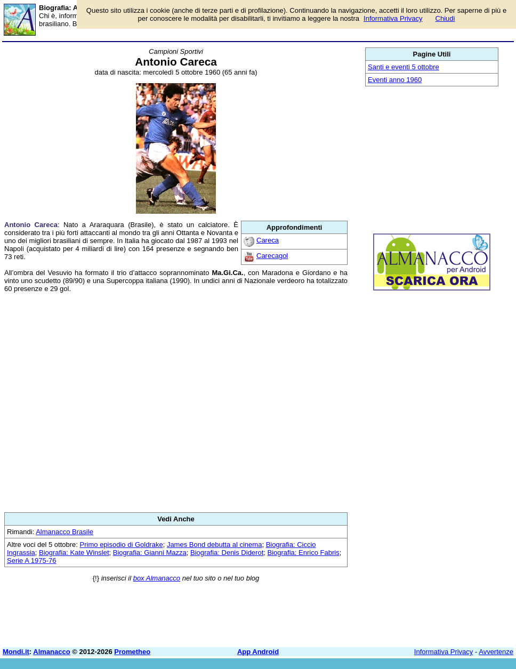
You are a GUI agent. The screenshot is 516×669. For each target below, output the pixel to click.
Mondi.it (16, 652)
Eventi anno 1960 (395, 80)
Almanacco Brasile (64, 532)
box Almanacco (156, 578)
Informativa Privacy (443, 652)
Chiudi (445, 18)
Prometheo (132, 652)
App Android (258, 652)
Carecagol (272, 256)
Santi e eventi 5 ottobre (403, 67)
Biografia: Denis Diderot (226, 553)
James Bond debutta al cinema (214, 545)
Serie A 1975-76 (32, 561)
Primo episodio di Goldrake (121, 545)
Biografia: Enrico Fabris (304, 553)
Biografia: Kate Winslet (74, 553)
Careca (267, 240)
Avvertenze (496, 652)
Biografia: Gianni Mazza (150, 553)
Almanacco (51, 652)
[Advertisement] (176, 402)
